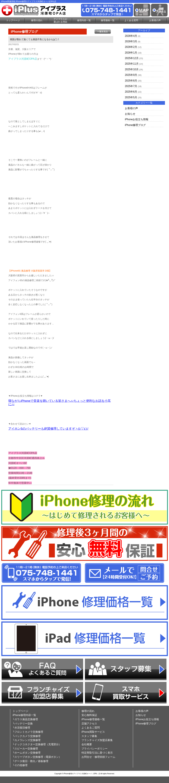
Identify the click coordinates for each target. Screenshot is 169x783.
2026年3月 (131, 41)
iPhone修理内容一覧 (24, 715)
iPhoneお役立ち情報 (137, 119)
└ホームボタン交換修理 (27, 752)
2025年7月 (131, 86)
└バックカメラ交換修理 (27, 736)
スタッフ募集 (89, 736)
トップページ (13, 20)
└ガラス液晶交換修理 (25, 719)
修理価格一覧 (108, 20)
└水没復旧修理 (21, 727)
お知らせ (130, 113)
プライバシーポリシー (94, 748)
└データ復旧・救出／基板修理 (30, 761)
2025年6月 (131, 91)
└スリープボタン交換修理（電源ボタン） (37, 757)
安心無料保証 (89, 715)
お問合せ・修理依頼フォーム (98, 757)
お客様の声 (155, 20)
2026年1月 (131, 52)
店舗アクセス (89, 723)
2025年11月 (132, 63)
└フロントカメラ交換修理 (28, 731)
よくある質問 (131, 20)
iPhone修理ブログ (135, 125)
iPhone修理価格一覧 (93, 719)
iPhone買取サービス (93, 731)
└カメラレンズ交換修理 (27, 740)
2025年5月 (131, 97)
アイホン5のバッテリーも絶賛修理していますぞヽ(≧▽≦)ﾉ (48, 428)
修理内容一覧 (84, 20)
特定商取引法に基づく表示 (97, 752)
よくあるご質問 (90, 727)
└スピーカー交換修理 (25, 748)
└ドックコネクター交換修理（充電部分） (37, 744)
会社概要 (86, 744)
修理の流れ (36, 20)
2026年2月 (131, 47)
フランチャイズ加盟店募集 (97, 740)
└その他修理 (20, 765)
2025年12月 (132, 58)
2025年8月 (131, 80)
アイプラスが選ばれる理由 (60, 20)
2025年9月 (131, 75)
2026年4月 (131, 35)
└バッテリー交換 (23, 723)
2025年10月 (132, 69)
